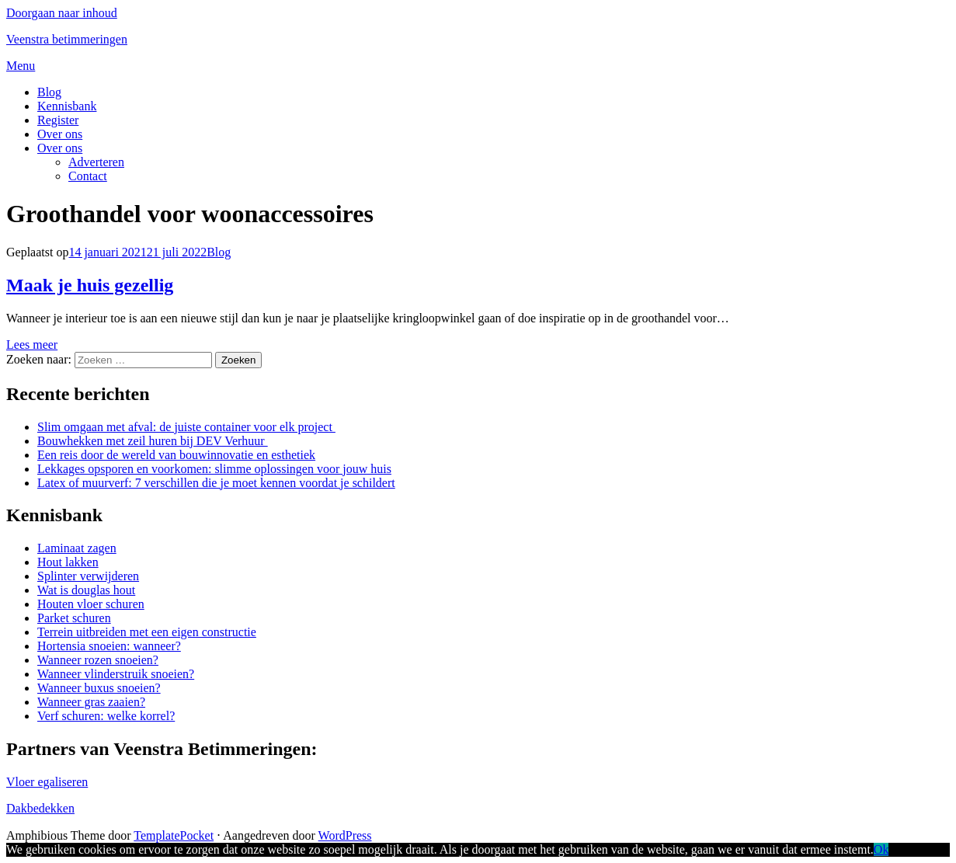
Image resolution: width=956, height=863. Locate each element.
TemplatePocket (174, 835)
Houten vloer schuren (90, 604)
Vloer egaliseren (47, 781)
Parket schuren (74, 618)
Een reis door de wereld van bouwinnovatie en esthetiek (176, 454)
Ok (881, 849)
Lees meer (31, 344)
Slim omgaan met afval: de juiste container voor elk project (186, 426)
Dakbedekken (40, 808)
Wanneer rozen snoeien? (97, 659)
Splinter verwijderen (88, 576)
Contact (87, 176)
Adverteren (96, 162)
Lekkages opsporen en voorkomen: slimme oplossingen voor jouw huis (214, 468)
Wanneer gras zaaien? (91, 701)
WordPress (345, 835)
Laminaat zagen (76, 548)
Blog (49, 92)
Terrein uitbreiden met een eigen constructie (146, 632)
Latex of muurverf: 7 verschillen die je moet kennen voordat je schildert (216, 482)
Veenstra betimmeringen (66, 39)
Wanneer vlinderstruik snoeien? (115, 673)
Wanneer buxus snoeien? (99, 687)
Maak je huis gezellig (89, 285)
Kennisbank (66, 106)
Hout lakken (68, 562)
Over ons (59, 134)
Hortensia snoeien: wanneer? (109, 645)
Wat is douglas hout (86, 590)
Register (57, 120)
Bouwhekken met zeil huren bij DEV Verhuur (152, 440)
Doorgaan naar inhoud (61, 12)
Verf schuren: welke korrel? (106, 715)
